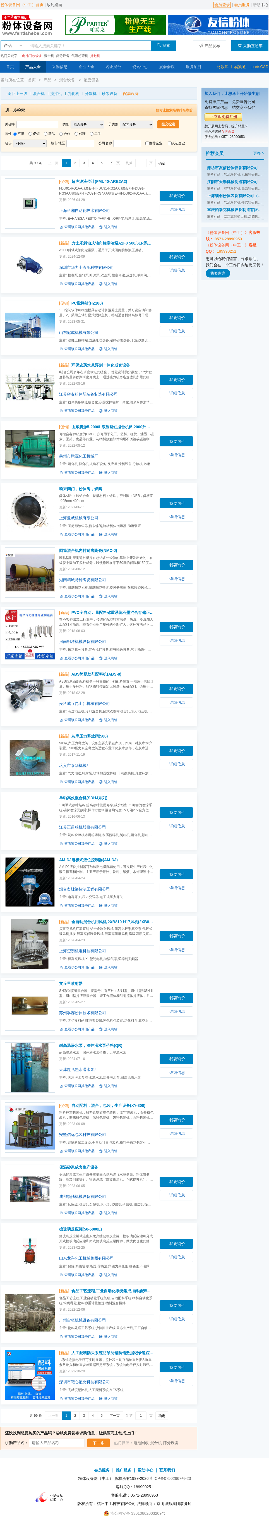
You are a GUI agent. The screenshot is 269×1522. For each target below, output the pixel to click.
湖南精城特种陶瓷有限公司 (82, 580)
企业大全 (86, 66)
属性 (8, 134)
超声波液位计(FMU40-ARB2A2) (99, 181)
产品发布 (209, 45)
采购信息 (60, 66)
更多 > (258, 153)
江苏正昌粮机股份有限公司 (82, 827)
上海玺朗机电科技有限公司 (82, 951)
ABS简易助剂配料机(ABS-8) (96, 674)
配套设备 (91, 80)
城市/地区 (58, 143)
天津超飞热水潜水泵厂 (78, 1069)
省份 (8, 143)
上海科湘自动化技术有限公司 (84, 210)
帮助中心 (260, 5)
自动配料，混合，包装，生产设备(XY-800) (108, 1105)
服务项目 (193, 66)
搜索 (163, 45)
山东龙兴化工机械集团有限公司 (86, 1258)
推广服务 (123, 1470)
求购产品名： (16, 1442)
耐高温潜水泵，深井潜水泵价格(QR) (90, 1045)
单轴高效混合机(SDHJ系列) (83, 798)
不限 (21, 134)
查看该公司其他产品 (77, 227)
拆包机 (95, 56)
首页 (10, 66)
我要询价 (177, 195)
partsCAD (259, 66)
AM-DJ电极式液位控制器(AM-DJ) (88, 860)
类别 (66, 124)
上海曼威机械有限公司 (78, 518)
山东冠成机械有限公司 (78, 332)
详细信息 (177, 209)
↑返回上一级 (16, 93)
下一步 (98, 1443)
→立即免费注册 (223, 116)
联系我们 (167, 1470)
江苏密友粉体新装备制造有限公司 (88, 394)
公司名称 (105, 143)
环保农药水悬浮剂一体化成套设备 (100, 365)
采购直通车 (250, 45)
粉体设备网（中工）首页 (22, 5)
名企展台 (113, 66)
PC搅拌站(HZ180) (87, 303)
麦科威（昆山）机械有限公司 (84, 703)
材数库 (223, 66)
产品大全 (33, 66)
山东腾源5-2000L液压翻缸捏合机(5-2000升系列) (112, 427)
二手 (97, 134)
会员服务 (242, 5)
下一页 (115, 163)
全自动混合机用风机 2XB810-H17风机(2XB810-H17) (112, 922)
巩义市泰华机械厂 (74, 765)
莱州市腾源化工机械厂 (78, 456)
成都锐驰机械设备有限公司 (82, 1196)
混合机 (49, 56)
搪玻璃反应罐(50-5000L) (80, 1229)
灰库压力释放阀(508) (89, 736)
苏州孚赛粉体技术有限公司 (82, 1013)
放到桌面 (54, 5)
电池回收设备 (32, 56)
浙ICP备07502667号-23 (170, 1478)
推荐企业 (155, 143)
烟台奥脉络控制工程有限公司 (84, 889)
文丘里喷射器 (71, 983)
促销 (36, 134)
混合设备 (67, 80)
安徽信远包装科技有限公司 (82, 1134)
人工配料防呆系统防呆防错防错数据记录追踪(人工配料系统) (112, 1353)
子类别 (113, 124)
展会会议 (167, 66)
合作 (67, 134)
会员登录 (222, 5)
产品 (47, 80)
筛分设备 (62, 56)
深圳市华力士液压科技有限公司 (86, 267)
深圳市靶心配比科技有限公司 (84, 1382)
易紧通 (240, 66)
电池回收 (141, 1442)
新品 (51, 134)
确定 (161, 163)
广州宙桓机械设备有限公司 (82, 1320)
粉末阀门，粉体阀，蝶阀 (80, 489)
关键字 (10, 124)
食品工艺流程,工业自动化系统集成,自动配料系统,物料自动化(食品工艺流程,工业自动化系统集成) (112, 1291)
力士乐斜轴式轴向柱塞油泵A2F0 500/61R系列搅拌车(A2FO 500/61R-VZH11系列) (112, 243)
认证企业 (178, 143)
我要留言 (218, 273)
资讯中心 (140, 66)
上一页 (53, 163)
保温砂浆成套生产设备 (78, 1167)
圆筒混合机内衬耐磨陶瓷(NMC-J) (88, 550)
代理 (82, 134)
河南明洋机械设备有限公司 (82, 641)
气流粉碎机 (79, 56)
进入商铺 (108, 227)
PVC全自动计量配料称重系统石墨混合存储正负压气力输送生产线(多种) (112, 612)
